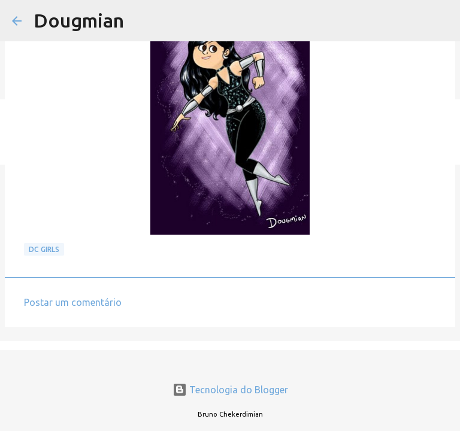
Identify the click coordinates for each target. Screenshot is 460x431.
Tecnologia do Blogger (230, 389)
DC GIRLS (44, 249)
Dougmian (79, 20)
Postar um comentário (73, 302)
